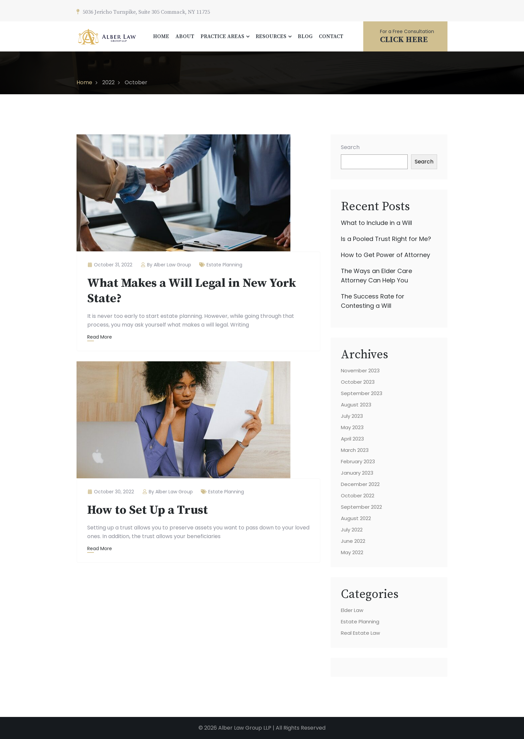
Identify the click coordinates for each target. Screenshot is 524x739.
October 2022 (357, 495)
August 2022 (356, 518)
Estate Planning (224, 264)
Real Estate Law (360, 632)
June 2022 (353, 540)
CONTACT (331, 36)
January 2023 (357, 472)
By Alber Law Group (165, 264)
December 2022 (360, 484)
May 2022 (352, 552)
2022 (108, 82)
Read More (99, 337)
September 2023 (361, 393)
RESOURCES (271, 36)
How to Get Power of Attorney (385, 255)
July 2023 (352, 415)
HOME (161, 36)
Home (84, 82)
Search (350, 147)
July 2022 (352, 529)
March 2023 (355, 450)
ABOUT (184, 36)
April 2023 (352, 438)
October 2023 (358, 381)
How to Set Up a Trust (147, 510)
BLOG (305, 36)
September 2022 (361, 506)
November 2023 (360, 370)
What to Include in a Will (376, 223)
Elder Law (352, 610)
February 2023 (358, 461)
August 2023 (356, 404)
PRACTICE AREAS (222, 36)
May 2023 (352, 427)
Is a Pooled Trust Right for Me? (386, 239)
